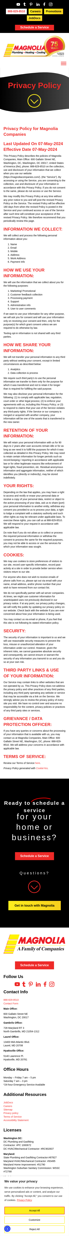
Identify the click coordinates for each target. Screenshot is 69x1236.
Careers (7, 1106)
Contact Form (10, 1003)
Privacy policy (10, 1113)
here (37, 763)
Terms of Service (12, 1116)
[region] (34, 1206)
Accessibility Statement (16, 1120)
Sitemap (7, 1109)
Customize (34, 1219)
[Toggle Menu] (63, 63)
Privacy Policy (24, 1200)
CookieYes (42, 768)
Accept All (34, 1210)
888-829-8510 (11, 999)
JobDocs (8, 1102)
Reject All (34, 1229)
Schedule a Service (34, 27)
